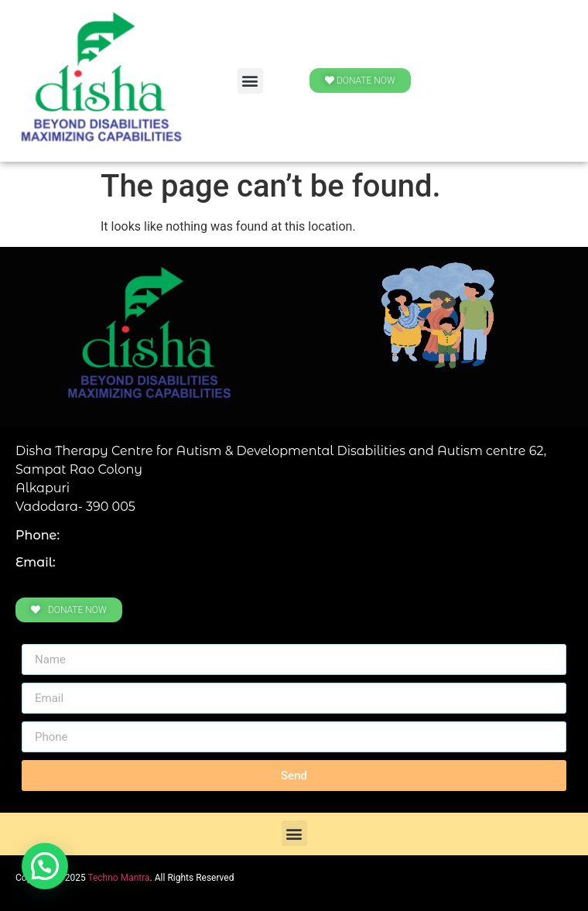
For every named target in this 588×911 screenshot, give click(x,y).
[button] (250, 81)
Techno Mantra (118, 877)
